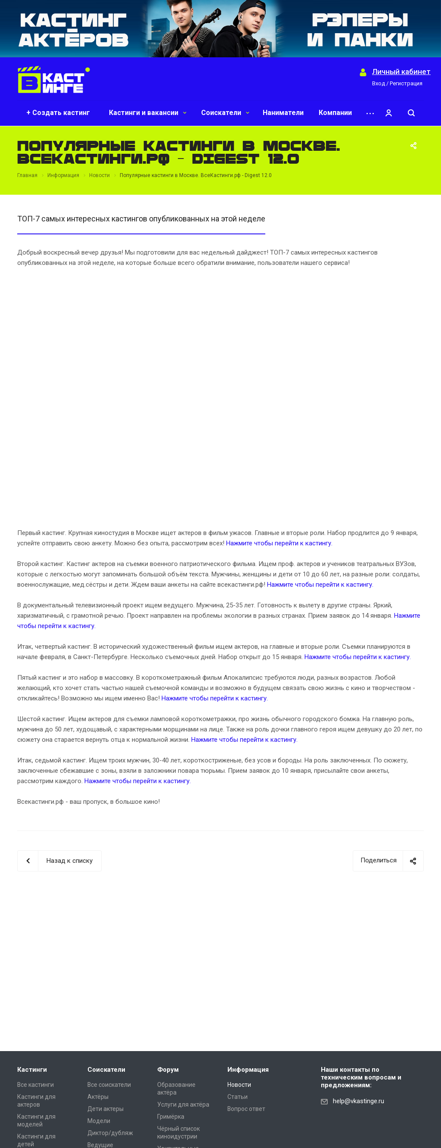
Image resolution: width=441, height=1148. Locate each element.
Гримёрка (170, 1116)
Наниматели (283, 113)
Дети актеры (105, 1108)
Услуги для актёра (183, 1104)
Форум (168, 1069)
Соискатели (225, 113)
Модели (98, 1120)
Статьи (237, 1096)
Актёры (98, 1096)
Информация (248, 1069)
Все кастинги (35, 1084)
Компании (335, 113)
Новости (239, 1084)
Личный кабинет (401, 71)
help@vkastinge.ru (358, 1101)
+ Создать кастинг (58, 113)
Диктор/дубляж (110, 1132)
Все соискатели (109, 1084)
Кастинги (32, 1069)
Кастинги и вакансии (147, 113)
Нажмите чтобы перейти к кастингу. (279, 543)
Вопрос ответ (246, 1108)
